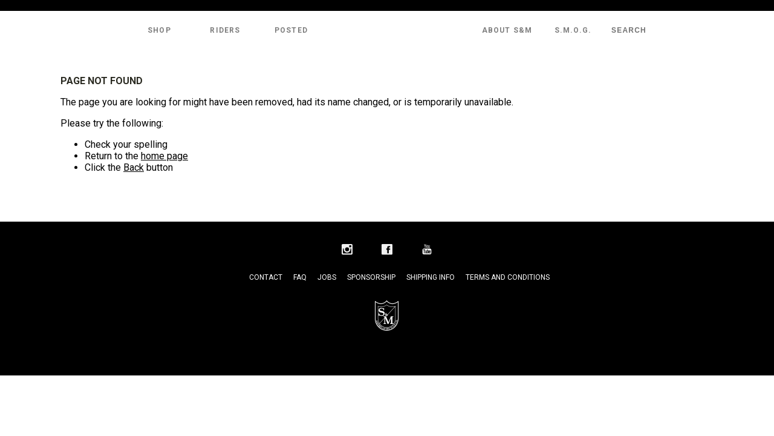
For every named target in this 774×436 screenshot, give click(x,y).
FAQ (300, 277)
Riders (225, 30)
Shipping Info (430, 277)
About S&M (507, 30)
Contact (265, 277)
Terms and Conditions (508, 277)
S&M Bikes (387, 30)
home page (164, 156)
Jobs (326, 277)
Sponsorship (371, 277)
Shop (159, 30)
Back (133, 167)
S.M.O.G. (573, 30)
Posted (291, 30)
